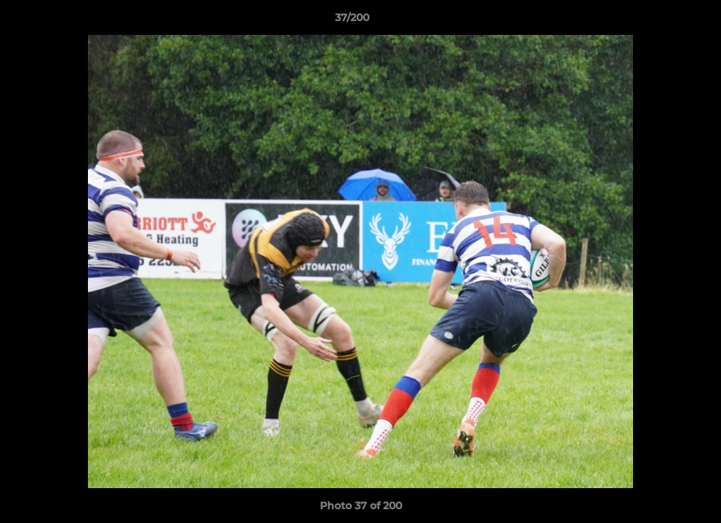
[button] (660, 21)
